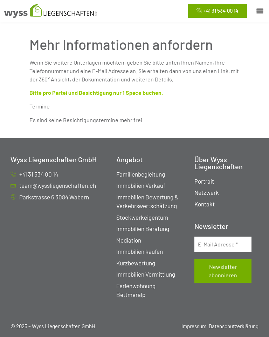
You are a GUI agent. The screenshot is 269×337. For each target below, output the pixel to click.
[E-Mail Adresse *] (222, 244)
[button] (259, 11)
